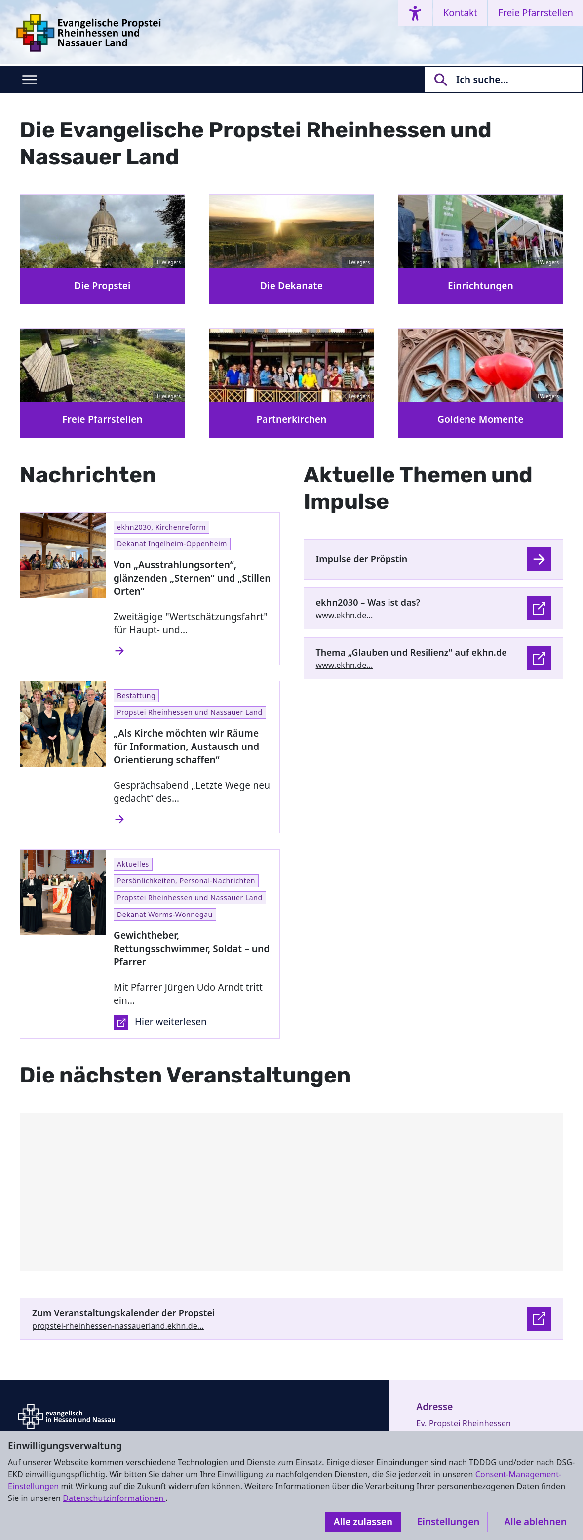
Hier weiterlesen (160, 1022)
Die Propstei (102, 285)
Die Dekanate (291, 285)
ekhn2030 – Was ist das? (368, 602)
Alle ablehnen (535, 1521)
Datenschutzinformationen (114, 1498)
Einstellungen (448, 1521)
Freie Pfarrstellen (535, 12)
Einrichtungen (480, 285)
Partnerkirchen (291, 419)
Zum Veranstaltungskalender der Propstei (123, 1313)
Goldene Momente (480, 419)
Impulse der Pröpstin (362, 559)
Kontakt (460, 12)
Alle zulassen (363, 1521)
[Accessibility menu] (415, 13)
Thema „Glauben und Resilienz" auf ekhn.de (411, 652)
